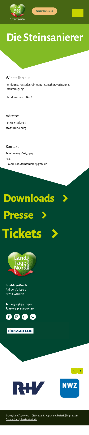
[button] (74, 371)
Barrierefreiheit (28, 419)
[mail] (25, 317)
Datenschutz (12, 419)
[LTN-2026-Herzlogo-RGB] (17, 3)
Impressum (72, 415)
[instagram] (17, 317)
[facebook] (9, 317)
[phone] (33, 317)
